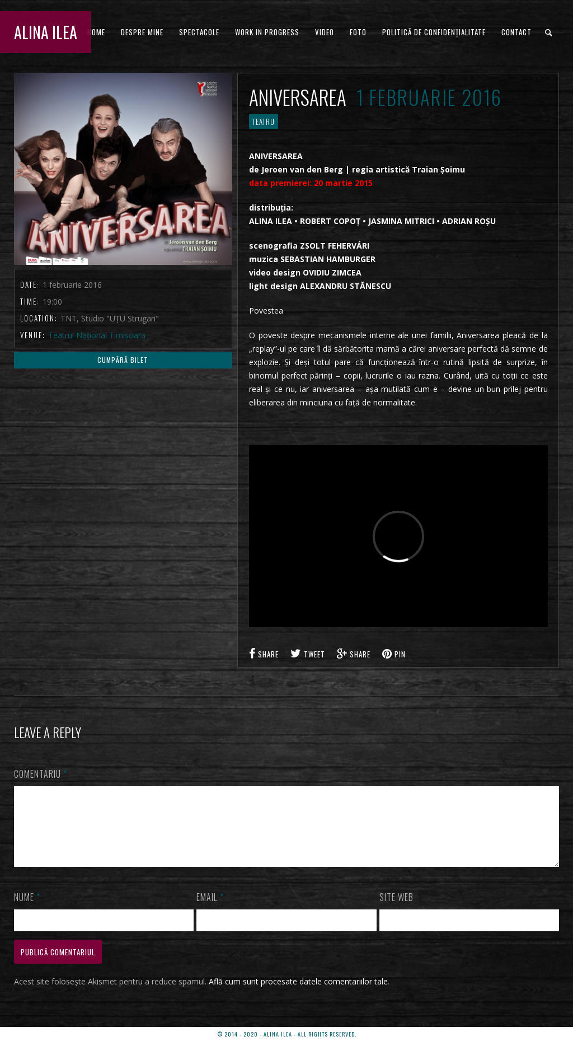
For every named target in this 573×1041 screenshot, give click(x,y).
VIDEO (324, 32)
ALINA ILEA (45, 32)
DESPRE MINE (142, 32)
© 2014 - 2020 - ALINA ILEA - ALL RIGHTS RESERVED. (286, 1034)
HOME (96, 32)
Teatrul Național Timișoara (96, 335)
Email (210, 910)
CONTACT (516, 32)
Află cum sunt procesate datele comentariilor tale (298, 994)
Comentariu (40, 774)
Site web (396, 910)
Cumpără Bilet (122, 360)
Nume (27, 910)
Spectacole (199, 32)
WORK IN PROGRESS (267, 32)
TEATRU (263, 121)
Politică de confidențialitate (434, 32)
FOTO (358, 32)
